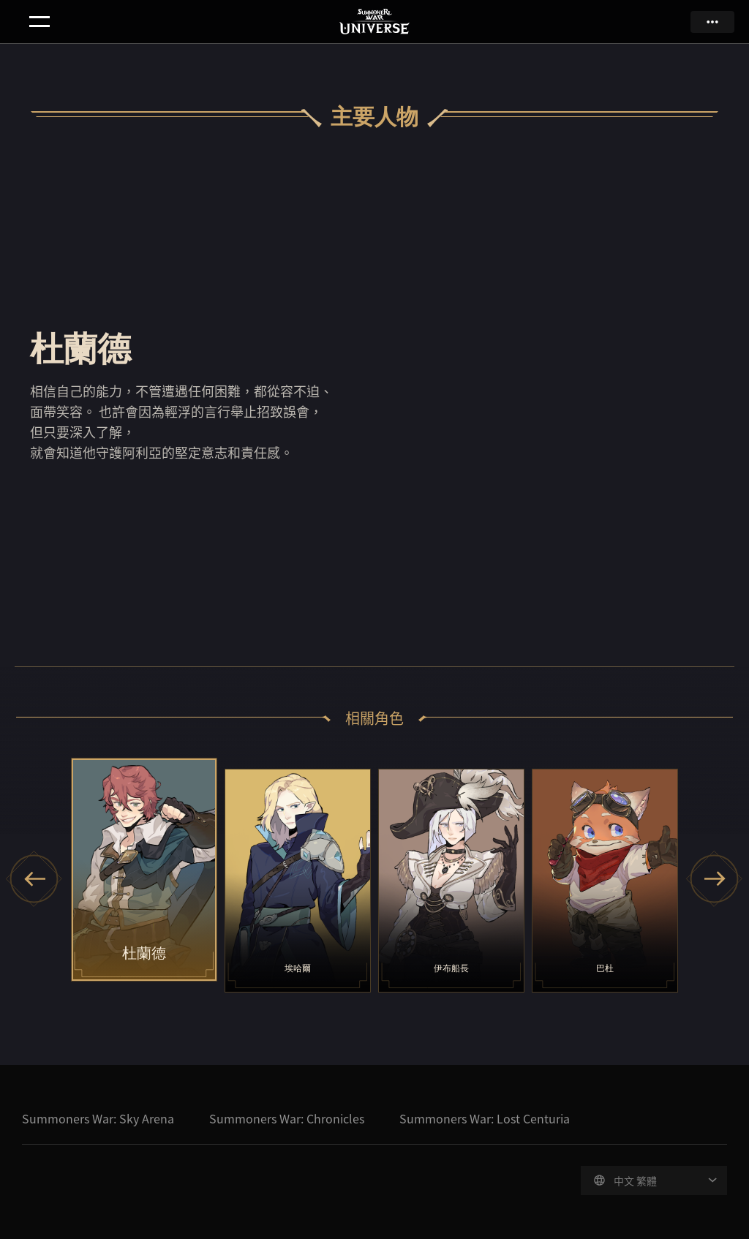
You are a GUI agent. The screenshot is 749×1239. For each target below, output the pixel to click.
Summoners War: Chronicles (286, 1118)
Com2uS (57, 1188)
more (712, 22)
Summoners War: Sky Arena (98, 1118)
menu (39, 22)
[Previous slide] (34, 879)
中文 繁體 (635, 1180)
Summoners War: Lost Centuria (484, 1118)
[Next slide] (714, 879)
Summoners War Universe (375, 22)
